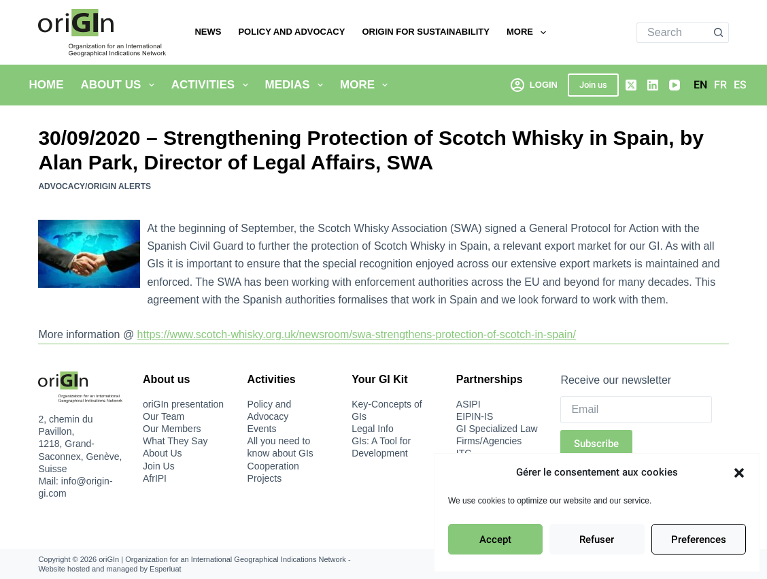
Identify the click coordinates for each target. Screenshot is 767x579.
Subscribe (596, 443)
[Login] (534, 85)
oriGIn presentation (183, 404)
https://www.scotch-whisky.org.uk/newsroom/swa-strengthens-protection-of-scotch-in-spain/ (356, 334)
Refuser (596, 539)
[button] (739, 473)
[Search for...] (672, 32)
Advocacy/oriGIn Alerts (94, 186)
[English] (700, 85)
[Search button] (719, 32)
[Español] (740, 85)
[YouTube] (674, 85)
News (207, 32)
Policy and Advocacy (291, 32)
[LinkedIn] (652, 85)
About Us (120, 85)
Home (46, 84)
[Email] (635, 409)
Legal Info (373, 428)
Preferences (698, 539)
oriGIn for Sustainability (426, 32)
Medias (297, 85)
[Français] (720, 85)
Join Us (159, 466)
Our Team (163, 416)
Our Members (172, 428)
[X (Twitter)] (631, 85)
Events (262, 428)
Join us (593, 85)
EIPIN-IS (474, 416)
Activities (212, 85)
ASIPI (468, 404)
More (529, 32)
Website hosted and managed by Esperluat (109, 569)
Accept (495, 539)
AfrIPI (155, 478)
